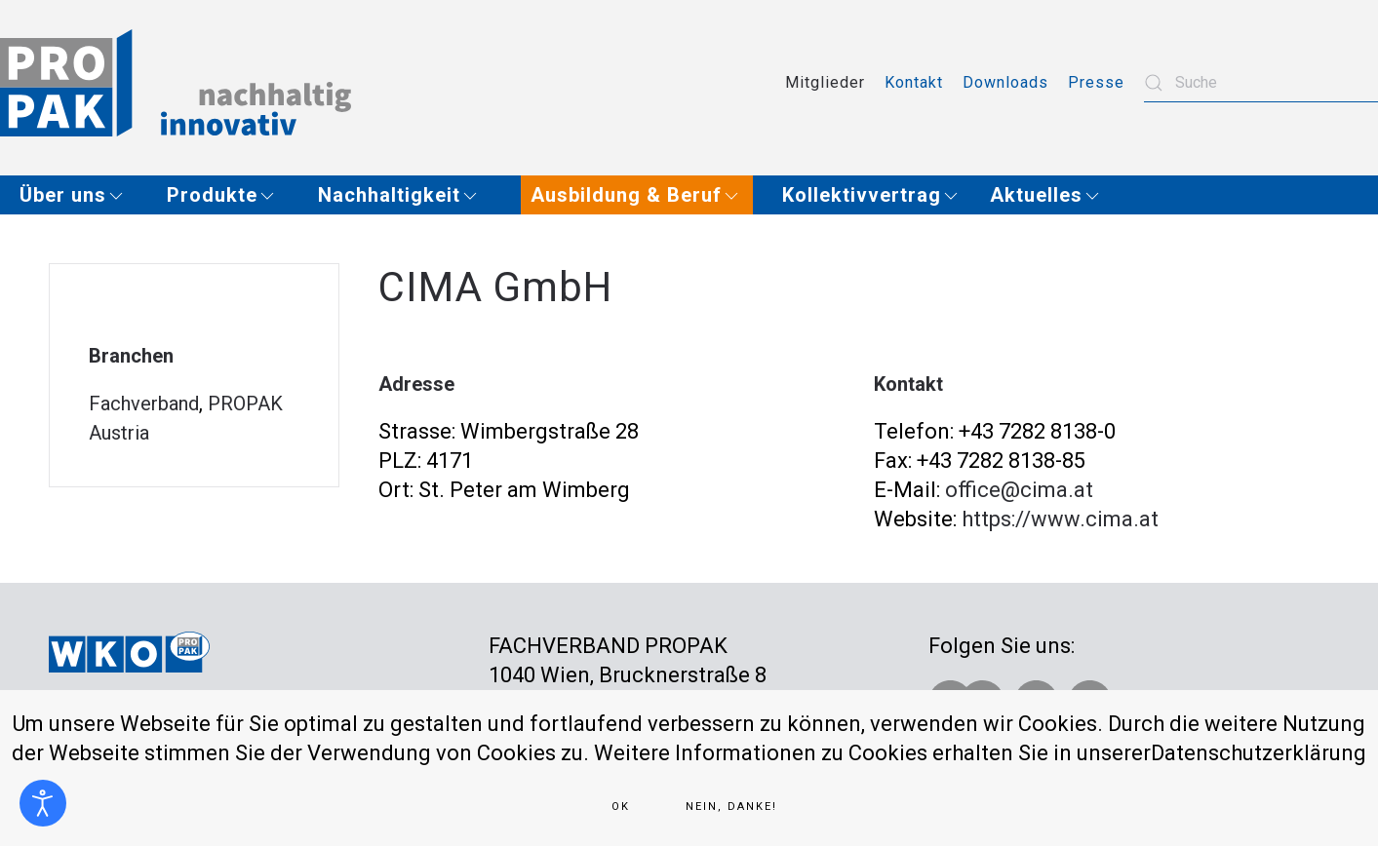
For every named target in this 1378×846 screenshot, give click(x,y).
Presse (1096, 82)
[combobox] (1261, 82)
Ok (620, 806)
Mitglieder (825, 82)
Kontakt (914, 82)
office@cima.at (1019, 490)
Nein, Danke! (731, 806)
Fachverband (144, 403)
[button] (79, 194)
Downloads (1005, 82)
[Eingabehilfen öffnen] (43, 803)
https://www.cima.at (1060, 519)
